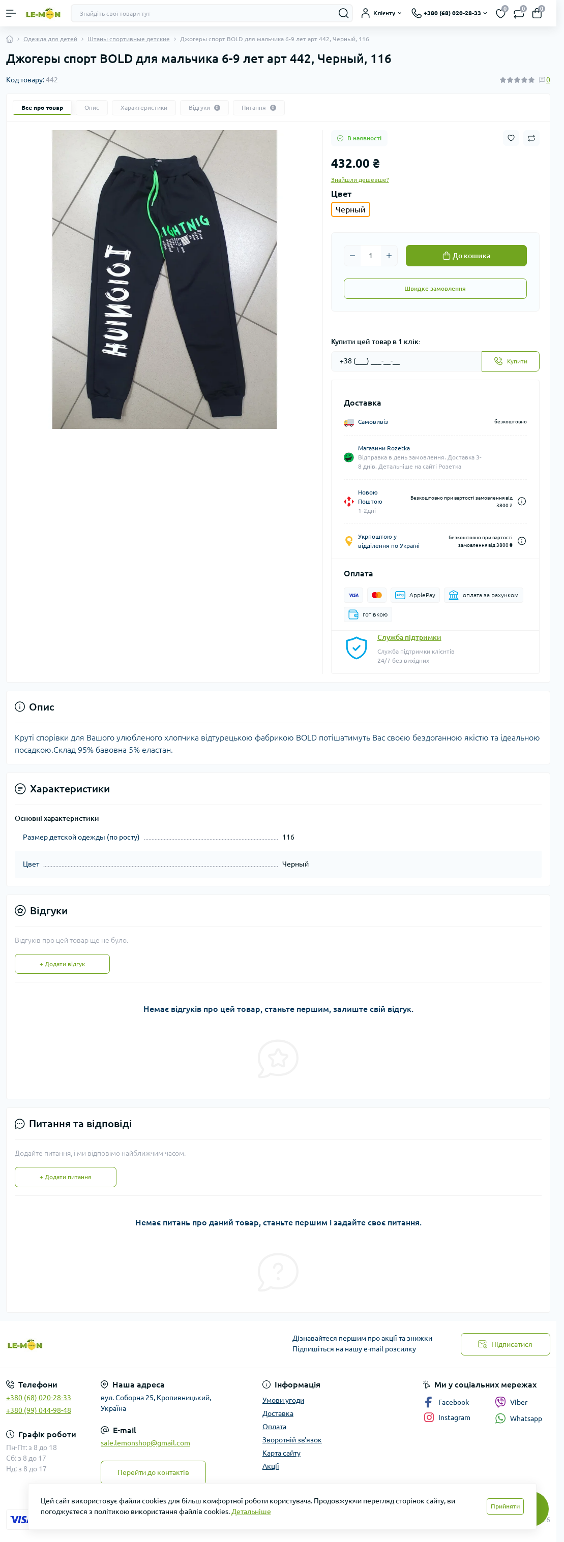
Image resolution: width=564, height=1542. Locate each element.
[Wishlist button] (511, 138)
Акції (270, 1466)
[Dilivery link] (522, 501)
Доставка (277, 1413)
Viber (511, 1402)
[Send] (511, 361)
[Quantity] (371, 255)
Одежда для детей (50, 39)
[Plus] (389, 256)
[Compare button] (531, 138)
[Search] (344, 13)
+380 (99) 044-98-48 (38, 1410)
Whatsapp (518, 1418)
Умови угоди (283, 1400)
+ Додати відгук (62, 964)
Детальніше (251, 1511)
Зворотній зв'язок (292, 1440)
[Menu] (11, 13)
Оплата (274, 1427)
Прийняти (505, 1506)
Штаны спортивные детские (128, 39)
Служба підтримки (409, 637)
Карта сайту (281, 1453)
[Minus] (352, 256)
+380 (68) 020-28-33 (38, 1398)
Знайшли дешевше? (360, 179)
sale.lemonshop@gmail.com (145, 1443)
